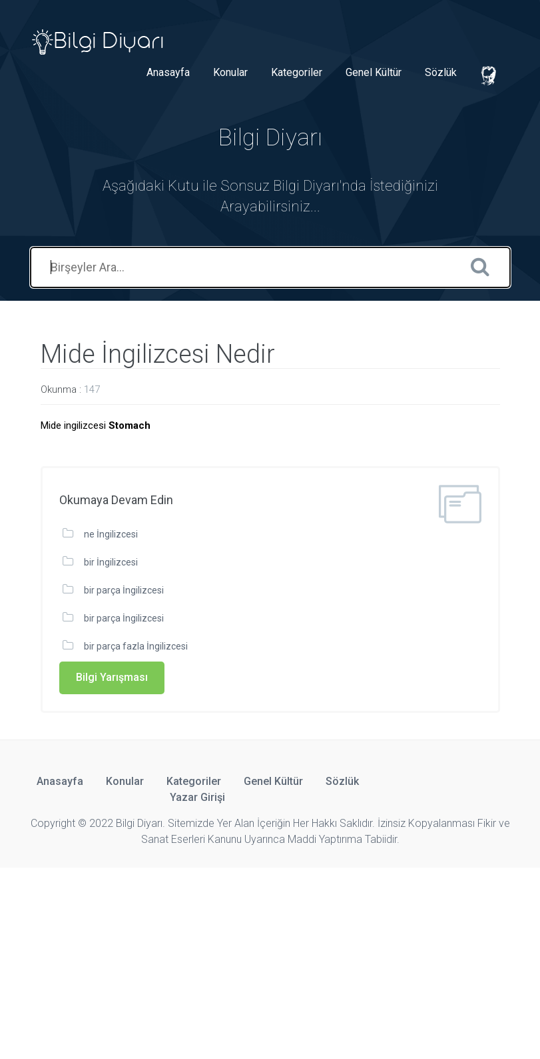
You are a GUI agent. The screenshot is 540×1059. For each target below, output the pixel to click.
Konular (230, 72)
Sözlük (441, 72)
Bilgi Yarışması (112, 677)
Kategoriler (296, 72)
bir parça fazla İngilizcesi (136, 646)
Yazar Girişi (197, 797)
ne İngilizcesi (111, 534)
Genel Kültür (374, 72)
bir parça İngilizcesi (124, 590)
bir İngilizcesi (111, 562)
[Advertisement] (270, 961)
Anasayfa (168, 72)
